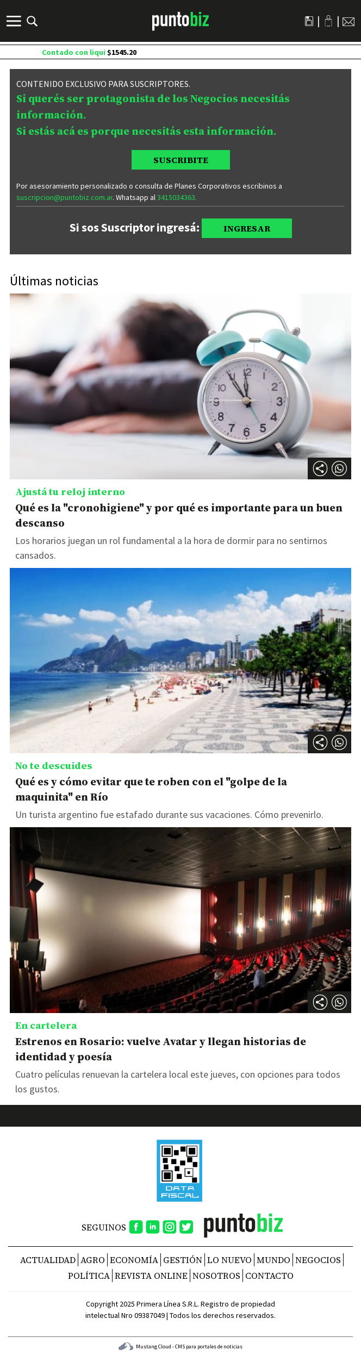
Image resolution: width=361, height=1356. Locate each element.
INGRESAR (246, 228)
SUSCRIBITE (180, 160)
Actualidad (48, 1260)
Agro (92, 1260)
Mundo (273, 1260)
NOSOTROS (216, 1276)
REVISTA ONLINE (151, 1276)
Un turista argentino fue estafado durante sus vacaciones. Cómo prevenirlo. (169, 814)
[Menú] (15, 21)
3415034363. (177, 197)
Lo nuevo (229, 1260)
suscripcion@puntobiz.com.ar (64, 197)
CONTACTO (269, 1276)
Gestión (182, 1260)
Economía (134, 1260)
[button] (339, 468)
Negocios (318, 1260)
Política (89, 1276)
